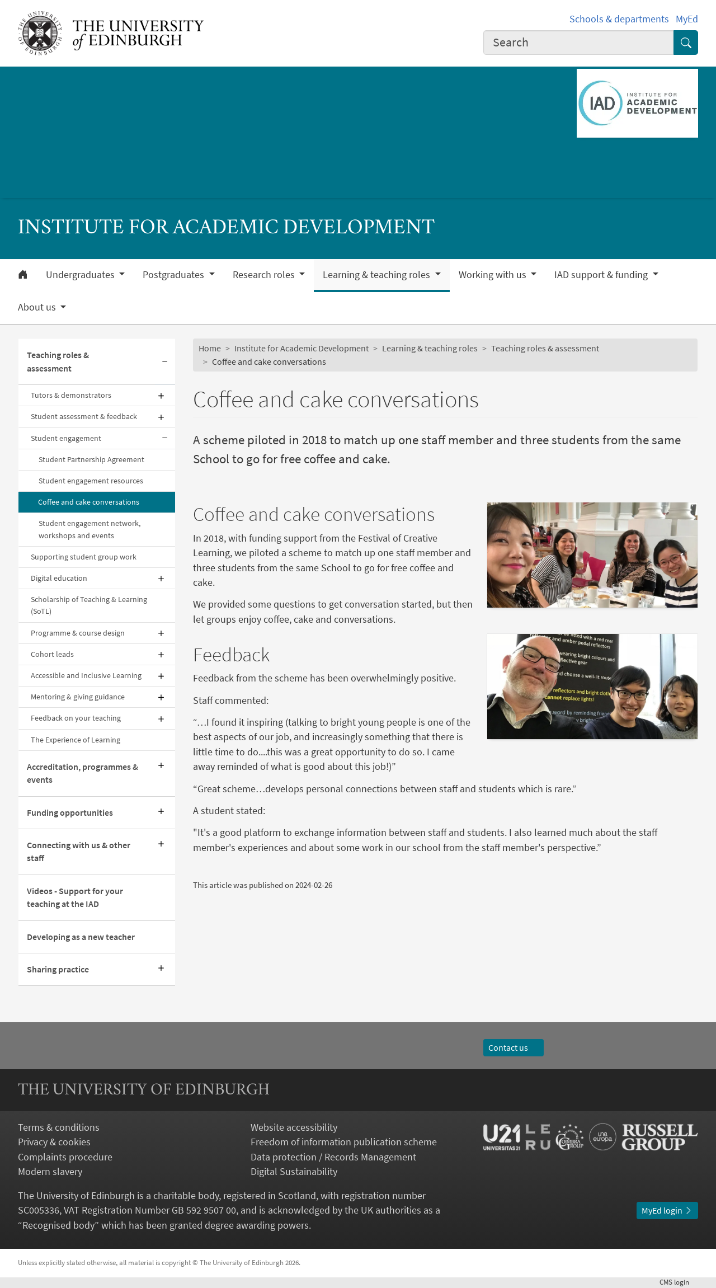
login (679, 1282)
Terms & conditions (59, 1127)
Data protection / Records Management (333, 1157)
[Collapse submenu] (165, 362)
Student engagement (66, 438)
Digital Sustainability (294, 1171)
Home (210, 348)
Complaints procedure (65, 1157)
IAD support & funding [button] (602, 275)
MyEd (687, 19)
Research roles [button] (265, 275)
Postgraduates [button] (174, 275)
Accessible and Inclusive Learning (86, 675)
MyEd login (667, 1210)
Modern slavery (50, 1171)
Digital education (59, 578)
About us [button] (38, 307)
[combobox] (578, 42)
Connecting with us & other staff (78, 851)
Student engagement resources (91, 481)
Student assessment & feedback (84, 416)
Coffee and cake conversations (88, 502)
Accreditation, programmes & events (82, 773)
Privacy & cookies (54, 1142)
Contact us (513, 1047)
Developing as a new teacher (81, 937)
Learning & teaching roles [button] (377, 275)
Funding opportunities (70, 812)
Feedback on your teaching (76, 718)
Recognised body (58, 1225)
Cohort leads (52, 654)
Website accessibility (294, 1127)
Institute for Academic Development (301, 348)
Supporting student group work (83, 557)
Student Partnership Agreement (91, 459)
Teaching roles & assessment (58, 361)
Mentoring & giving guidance (78, 697)
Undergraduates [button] (81, 275)
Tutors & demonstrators (71, 395)
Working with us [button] (494, 275)
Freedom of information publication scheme (344, 1142)
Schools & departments (619, 19)
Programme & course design (78, 633)
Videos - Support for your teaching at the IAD (75, 897)
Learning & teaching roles (430, 348)
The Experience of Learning (75, 740)
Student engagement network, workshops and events (89, 529)
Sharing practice (58, 969)
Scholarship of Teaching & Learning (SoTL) (89, 605)
